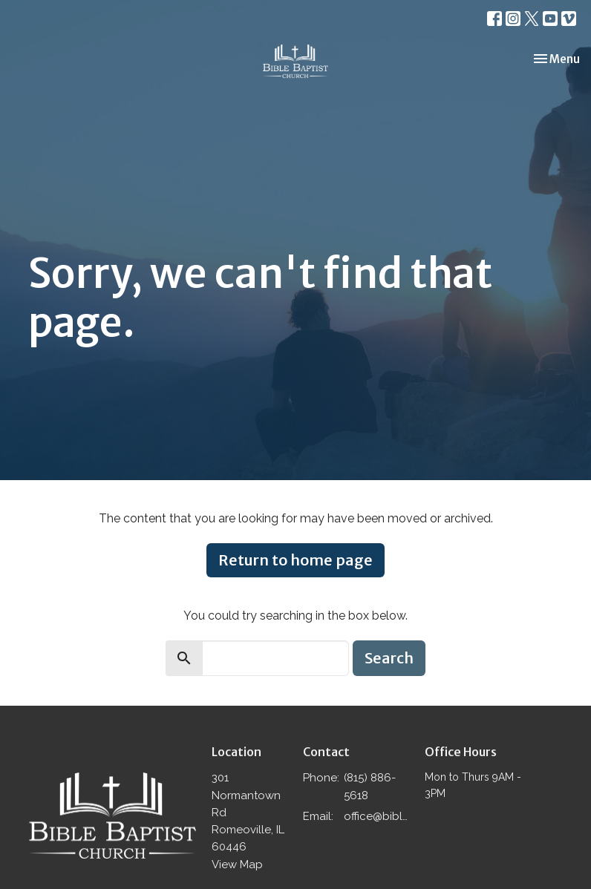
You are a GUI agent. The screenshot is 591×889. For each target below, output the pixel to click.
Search (389, 658)
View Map (237, 864)
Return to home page (295, 560)
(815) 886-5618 (370, 786)
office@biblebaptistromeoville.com (377, 816)
